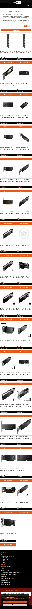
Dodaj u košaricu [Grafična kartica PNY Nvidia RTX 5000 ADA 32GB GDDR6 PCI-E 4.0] (24, 319)
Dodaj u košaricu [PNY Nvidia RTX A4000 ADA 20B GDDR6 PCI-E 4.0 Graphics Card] (24, 480)
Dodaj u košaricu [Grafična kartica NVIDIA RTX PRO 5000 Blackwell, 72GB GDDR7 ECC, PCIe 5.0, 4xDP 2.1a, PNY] (24, 255)
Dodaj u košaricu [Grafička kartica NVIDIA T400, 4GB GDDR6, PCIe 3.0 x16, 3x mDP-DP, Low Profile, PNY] (8, 94)
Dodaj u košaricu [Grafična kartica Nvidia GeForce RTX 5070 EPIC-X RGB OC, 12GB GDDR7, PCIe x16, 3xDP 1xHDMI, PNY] (24, 94)
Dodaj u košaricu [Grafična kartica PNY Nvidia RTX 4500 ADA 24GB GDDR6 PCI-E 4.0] (8, 319)
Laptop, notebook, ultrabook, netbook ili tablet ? (11, 572)
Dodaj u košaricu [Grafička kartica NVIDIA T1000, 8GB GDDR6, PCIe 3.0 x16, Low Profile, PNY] (24, 62)
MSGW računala (4, 580)
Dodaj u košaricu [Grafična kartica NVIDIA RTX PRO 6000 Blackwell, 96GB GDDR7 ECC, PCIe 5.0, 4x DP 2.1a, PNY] (24, 287)
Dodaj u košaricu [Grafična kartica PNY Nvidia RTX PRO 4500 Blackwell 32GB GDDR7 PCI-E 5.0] (8, 416)
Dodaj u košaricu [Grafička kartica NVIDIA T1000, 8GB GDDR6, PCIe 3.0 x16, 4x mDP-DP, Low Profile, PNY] (8, 62)
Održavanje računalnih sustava (7, 578)
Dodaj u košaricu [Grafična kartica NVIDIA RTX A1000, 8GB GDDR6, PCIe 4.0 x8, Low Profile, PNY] (24, 159)
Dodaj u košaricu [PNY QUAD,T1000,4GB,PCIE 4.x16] (8, 512)
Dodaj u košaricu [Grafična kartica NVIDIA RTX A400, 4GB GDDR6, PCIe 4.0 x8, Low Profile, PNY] (24, 191)
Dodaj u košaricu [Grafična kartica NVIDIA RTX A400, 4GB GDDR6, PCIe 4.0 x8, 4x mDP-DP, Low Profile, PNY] (8, 191)
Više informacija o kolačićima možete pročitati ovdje (13, 598)
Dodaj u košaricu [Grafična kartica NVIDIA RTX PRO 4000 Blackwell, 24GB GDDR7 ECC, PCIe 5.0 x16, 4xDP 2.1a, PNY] (24, 223)
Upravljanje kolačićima (5, 584)
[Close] (15, 602)
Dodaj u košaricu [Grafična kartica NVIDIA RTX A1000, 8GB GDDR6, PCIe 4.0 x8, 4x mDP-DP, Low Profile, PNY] (8, 159)
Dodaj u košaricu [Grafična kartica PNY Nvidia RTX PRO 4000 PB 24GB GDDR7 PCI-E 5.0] (24, 383)
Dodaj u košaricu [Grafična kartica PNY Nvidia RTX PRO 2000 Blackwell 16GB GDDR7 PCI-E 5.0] (24, 351)
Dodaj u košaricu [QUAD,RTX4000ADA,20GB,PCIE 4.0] (8, 544)
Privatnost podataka (5, 570)
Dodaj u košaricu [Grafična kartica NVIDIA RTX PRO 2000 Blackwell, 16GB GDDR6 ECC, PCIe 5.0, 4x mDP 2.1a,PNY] (8, 223)
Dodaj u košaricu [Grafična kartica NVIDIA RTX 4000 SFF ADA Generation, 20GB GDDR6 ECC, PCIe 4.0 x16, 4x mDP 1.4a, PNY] (24, 126)
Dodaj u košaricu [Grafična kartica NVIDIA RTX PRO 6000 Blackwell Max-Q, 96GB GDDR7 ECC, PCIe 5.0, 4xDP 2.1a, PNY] (8, 287)
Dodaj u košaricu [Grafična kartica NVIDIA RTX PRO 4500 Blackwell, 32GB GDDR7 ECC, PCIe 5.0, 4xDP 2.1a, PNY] (8, 255)
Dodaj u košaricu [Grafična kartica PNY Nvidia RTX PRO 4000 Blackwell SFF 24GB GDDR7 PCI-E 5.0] (8, 383)
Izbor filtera (16, 30)
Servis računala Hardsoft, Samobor (8, 574)
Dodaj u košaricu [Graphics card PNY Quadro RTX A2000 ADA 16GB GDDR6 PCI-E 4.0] (24, 416)
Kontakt (2, 568)
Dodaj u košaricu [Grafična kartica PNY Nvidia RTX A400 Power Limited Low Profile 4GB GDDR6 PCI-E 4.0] (8, 351)
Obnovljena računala (5, 582)
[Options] (15, 605)
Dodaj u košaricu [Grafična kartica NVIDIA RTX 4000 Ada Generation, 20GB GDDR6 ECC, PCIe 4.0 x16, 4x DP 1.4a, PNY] (8, 126)
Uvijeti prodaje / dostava (6, 566)
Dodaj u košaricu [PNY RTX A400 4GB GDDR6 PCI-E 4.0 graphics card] (24, 512)
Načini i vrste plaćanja (5, 576)
